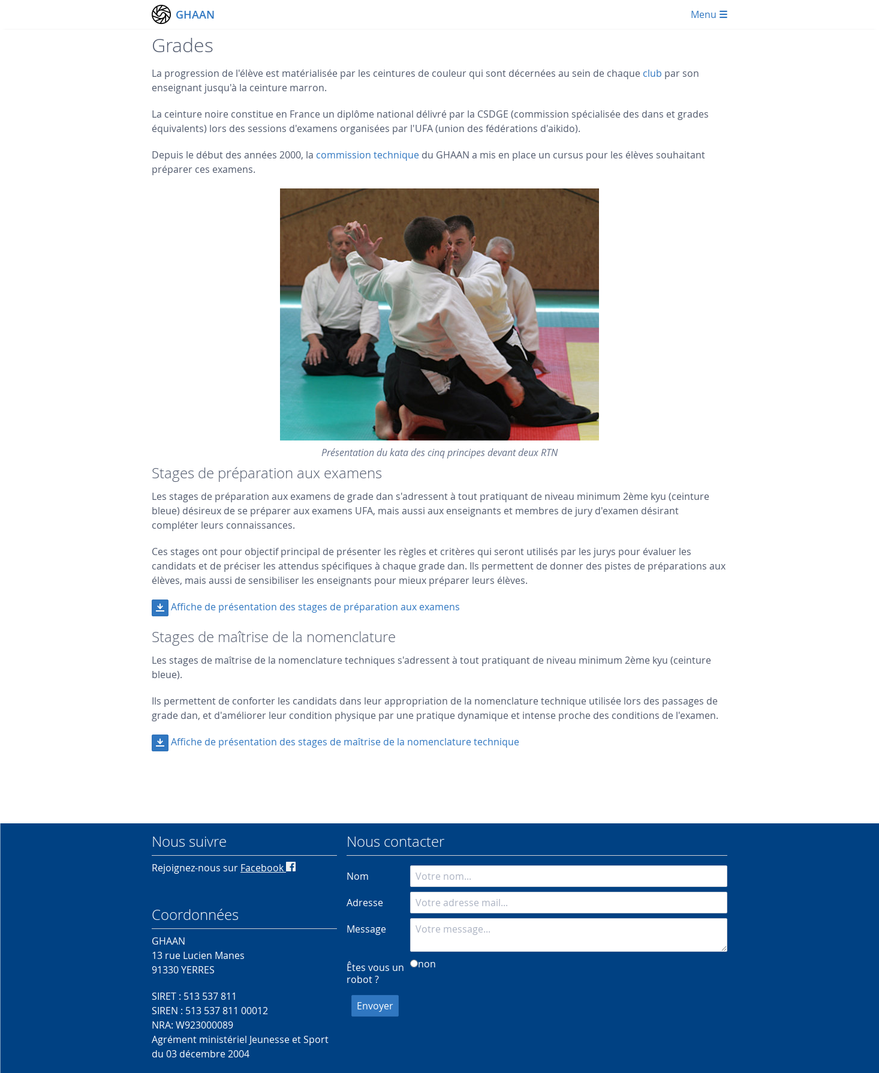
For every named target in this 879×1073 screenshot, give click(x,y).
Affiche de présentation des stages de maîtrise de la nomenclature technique (345, 741)
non (427, 963)
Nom (358, 876)
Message (366, 929)
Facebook (268, 867)
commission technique (367, 154)
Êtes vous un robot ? (375, 973)
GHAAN (195, 14)
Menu (709, 14)
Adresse (365, 902)
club (652, 73)
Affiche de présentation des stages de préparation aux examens (315, 606)
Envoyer (375, 1005)
